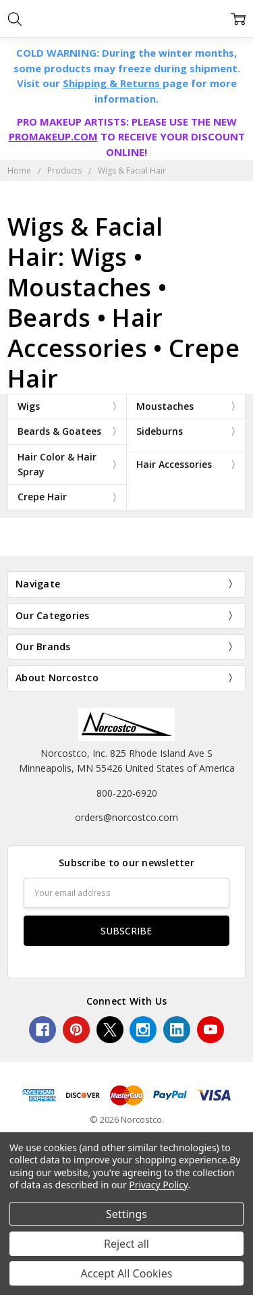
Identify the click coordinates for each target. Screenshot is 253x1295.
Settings (126, 1214)
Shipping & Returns (113, 83)
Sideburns (159, 431)
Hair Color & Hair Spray (57, 464)
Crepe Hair (42, 496)
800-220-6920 (126, 793)
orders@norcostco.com (126, 817)
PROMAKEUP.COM (53, 136)
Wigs (29, 406)
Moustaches (165, 406)
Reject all (126, 1243)
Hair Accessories (174, 464)
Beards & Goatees (59, 431)
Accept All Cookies (127, 1273)
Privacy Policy (158, 1184)
